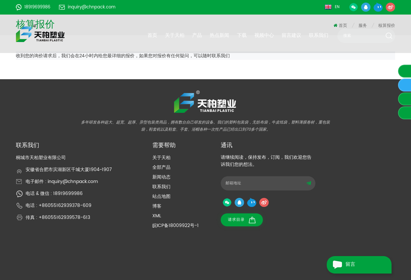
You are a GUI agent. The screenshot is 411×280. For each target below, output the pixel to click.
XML (156, 216)
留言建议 (291, 35)
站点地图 (161, 196)
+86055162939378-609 (65, 205)
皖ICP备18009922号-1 (175, 225)
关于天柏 (174, 35)
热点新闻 (219, 35)
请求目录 (242, 220)
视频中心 (264, 35)
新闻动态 (161, 177)
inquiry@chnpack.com (87, 7)
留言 (341, 265)
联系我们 (318, 35)
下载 (242, 35)
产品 (197, 35)
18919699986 (33, 7)
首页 (152, 35)
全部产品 (161, 167)
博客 (156, 206)
